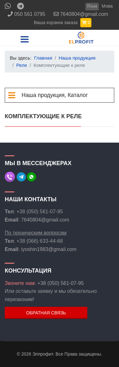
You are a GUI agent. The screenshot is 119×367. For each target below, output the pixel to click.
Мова (107, 6)
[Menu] (25, 39)
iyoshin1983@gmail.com (49, 249)
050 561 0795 (29, 14)
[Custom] (20, 7)
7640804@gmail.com (84, 14)
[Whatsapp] (8, 7)
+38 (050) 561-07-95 (60, 283)
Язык (92, 6)
